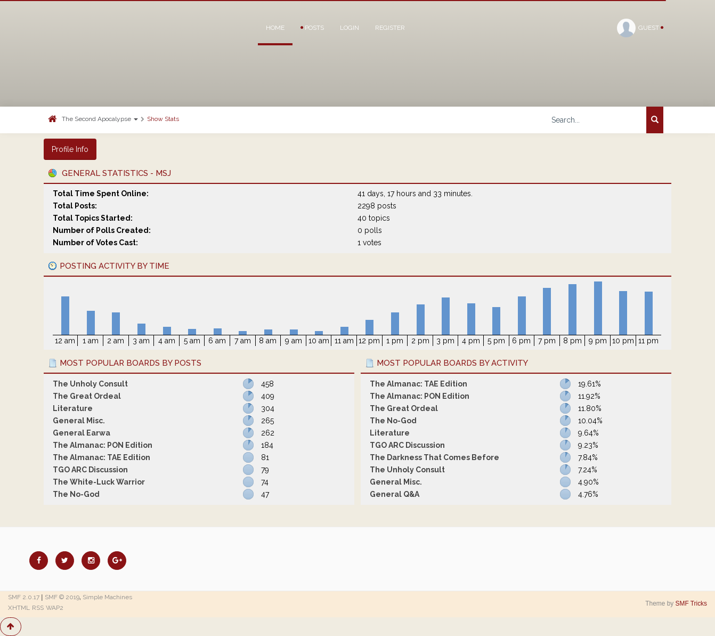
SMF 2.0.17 (23, 597)
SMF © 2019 (62, 597)
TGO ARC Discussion (90, 469)
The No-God (76, 494)
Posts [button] (312, 27)
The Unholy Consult (90, 384)
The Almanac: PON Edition (102, 445)
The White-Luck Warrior (99, 482)
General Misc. (79, 420)
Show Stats (163, 119)
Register (390, 27)
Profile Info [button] (70, 149)
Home (275, 27)
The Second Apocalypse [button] (100, 119)
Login (349, 27)
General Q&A (394, 494)
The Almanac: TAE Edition (101, 457)
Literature (73, 408)
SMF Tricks (691, 603)
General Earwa (81, 433)
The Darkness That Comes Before (434, 457)
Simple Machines (107, 597)
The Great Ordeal (87, 396)
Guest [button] (640, 28)
